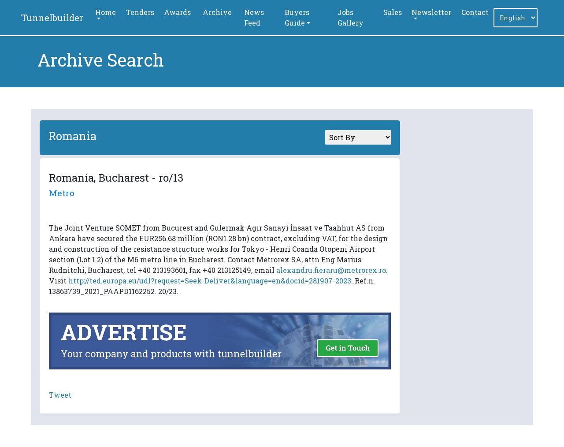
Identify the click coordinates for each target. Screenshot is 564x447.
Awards (177, 12)
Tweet (60, 394)
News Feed (254, 17)
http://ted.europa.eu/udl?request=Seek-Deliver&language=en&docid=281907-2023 (209, 280)
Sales (392, 12)
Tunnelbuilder (52, 17)
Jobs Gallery (351, 17)
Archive (217, 12)
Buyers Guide (297, 17)
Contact (475, 12)
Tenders (140, 12)
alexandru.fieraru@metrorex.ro (331, 270)
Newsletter (431, 12)
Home (105, 12)
